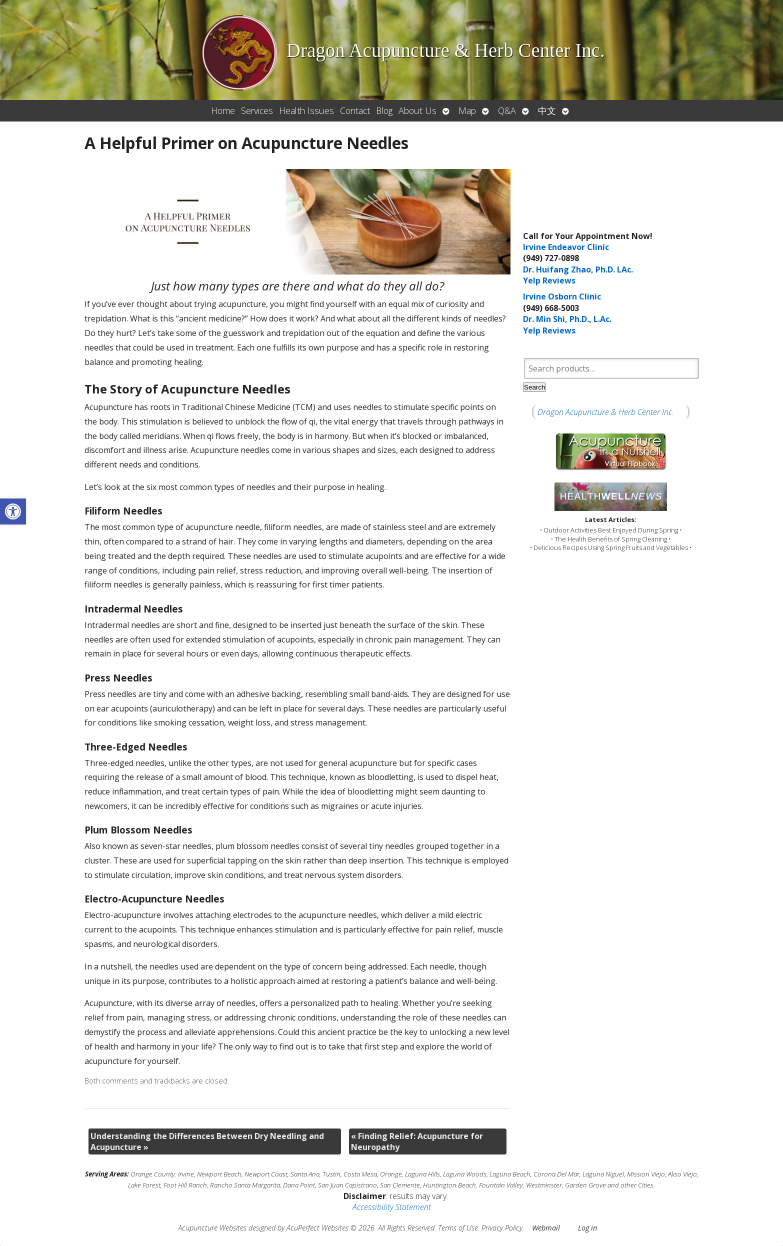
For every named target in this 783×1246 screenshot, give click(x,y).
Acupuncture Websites (212, 1227)
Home (223, 110)
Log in (587, 1227)
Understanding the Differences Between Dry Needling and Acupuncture (207, 1141)
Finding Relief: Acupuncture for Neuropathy (417, 1141)
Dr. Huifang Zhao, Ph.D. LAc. (578, 269)
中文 (547, 110)
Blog (384, 110)
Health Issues (306, 110)
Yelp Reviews (549, 280)
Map (467, 110)
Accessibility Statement (391, 1207)
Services (257, 110)
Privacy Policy (502, 1227)
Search (534, 387)
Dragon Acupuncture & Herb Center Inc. (606, 412)
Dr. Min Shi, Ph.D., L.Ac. (567, 319)
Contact (355, 110)
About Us (417, 110)
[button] (13, 511)
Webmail (546, 1227)
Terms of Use (458, 1227)
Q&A (507, 110)
